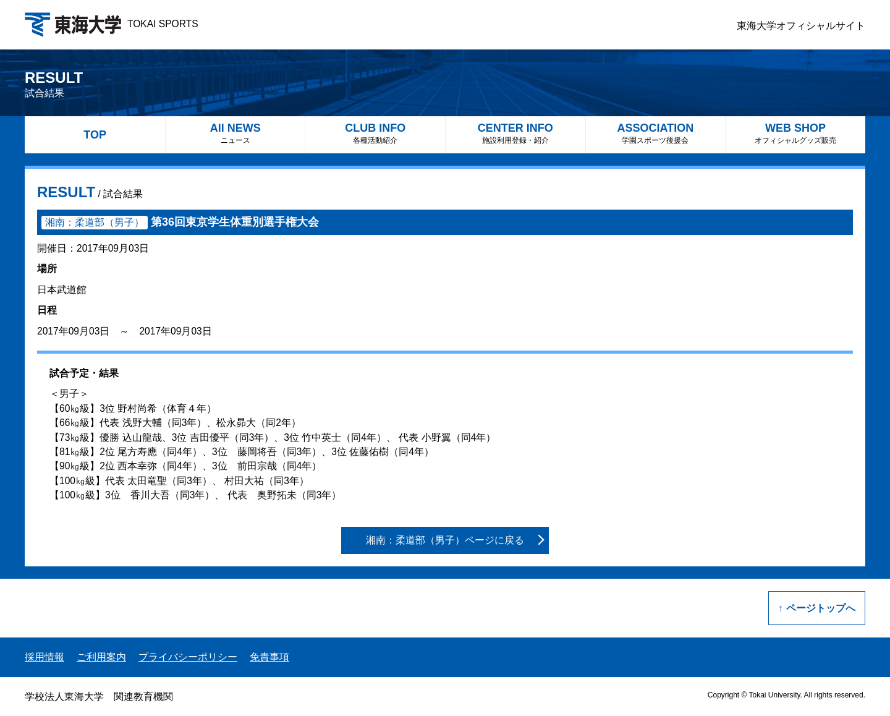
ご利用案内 (101, 657)
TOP (94, 135)
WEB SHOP (795, 133)
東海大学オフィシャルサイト (801, 25)
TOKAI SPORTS (111, 24)
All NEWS (235, 133)
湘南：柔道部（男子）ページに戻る (445, 540)
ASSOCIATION (656, 133)
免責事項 (269, 657)
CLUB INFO (375, 133)
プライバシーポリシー (187, 657)
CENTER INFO (515, 133)
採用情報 (44, 657)
